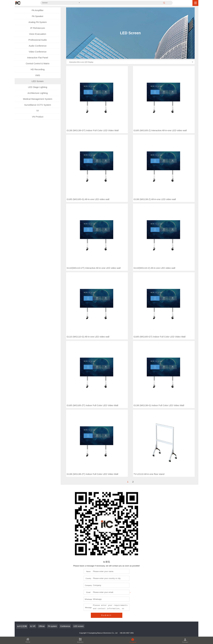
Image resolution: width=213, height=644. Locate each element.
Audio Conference (37, 45)
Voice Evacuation (37, 34)
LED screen (79, 545)
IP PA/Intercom (37, 28)
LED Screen (38, 81)
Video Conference (37, 51)
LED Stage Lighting (37, 87)
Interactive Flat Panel (37, 57)
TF (37, 110)
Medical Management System (37, 99)
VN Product (37, 116)
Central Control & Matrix (37, 63)
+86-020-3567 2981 (127, 552)
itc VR (32, 545)
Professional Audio (37, 40)
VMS (37, 75)
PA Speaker (37, 16)
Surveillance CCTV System (37, 105)
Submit (106, 534)
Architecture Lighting (38, 93)
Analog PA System (38, 22)
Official (42, 545)
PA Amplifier (37, 10)
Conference (65, 545)
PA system (52, 545)
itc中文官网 (22, 545)
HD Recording (38, 69)
